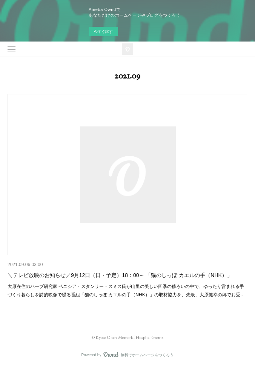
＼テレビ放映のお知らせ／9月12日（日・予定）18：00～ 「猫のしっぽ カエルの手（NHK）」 (120, 275)
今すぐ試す (103, 31)
